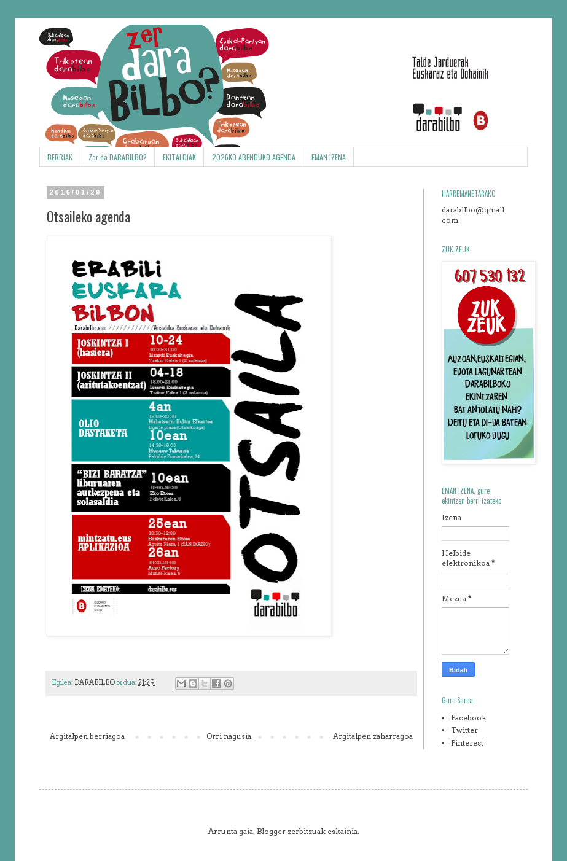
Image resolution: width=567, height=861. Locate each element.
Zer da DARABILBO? (117, 157)
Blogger (271, 831)
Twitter (464, 729)
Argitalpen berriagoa (87, 736)
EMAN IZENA (328, 157)
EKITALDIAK (179, 157)
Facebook (469, 717)
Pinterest (467, 742)
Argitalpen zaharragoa (373, 736)
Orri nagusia (228, 736)
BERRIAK (59, 157)
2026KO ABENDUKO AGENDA (253, 157)
